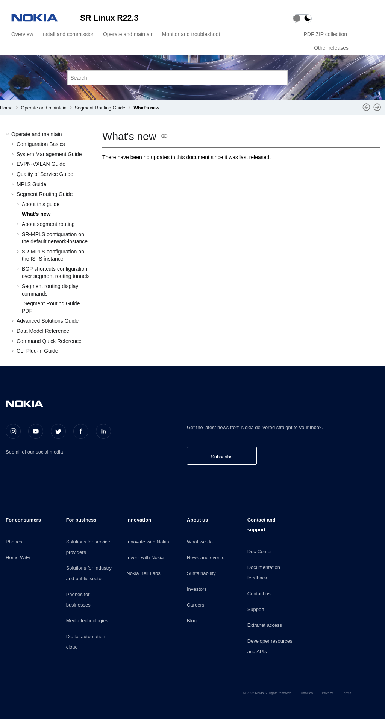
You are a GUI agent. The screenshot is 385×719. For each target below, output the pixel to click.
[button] (8, 134)
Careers (195, 605)
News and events (205, 557)
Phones (14, 542)
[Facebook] (81, 431)
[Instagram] (13, 431)
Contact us (259, 593)
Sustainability (201, 573)
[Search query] (177, 77)
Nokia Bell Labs (143, 573)
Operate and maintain (128, 34)
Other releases (331, 48)
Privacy (327, 693)
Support (256, 609)
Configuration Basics (41, 144)
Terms (347, 693)
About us (197, 520)
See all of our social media (34, 452)
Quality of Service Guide (45, 174)
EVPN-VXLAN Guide (41, 164)
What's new (146, 108)
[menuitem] (21, 34)
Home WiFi (18, 557)
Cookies (306, 693)
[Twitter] (58, 431)
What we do (200, 542)
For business (81, 520)
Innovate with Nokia (147, 542)
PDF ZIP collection (326, 34)
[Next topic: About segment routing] (377, 110)
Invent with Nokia (145, 557)
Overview (22, 34)
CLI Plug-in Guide (37, 351)
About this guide (40, 204)
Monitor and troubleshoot (191, 34)
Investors (197, 589)
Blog (192, 620)
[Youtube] (36, 431)
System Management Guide (49, 154)
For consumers (23, 520)
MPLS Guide (31, 184)
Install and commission (68, 34)
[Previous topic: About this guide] (366, 110)
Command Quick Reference (49, 341)
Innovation (138, 520)
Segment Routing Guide (100, 108)
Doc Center (259, 551)
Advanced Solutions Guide (48, 321)
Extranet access (264, 625)
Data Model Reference (43, 331)
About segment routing (48, 224)
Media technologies (87, 620)
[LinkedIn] (103, 431)
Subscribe (222, 457)
